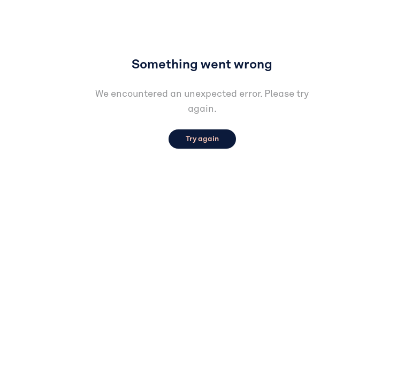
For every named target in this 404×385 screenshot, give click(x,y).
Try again (202, 139)
